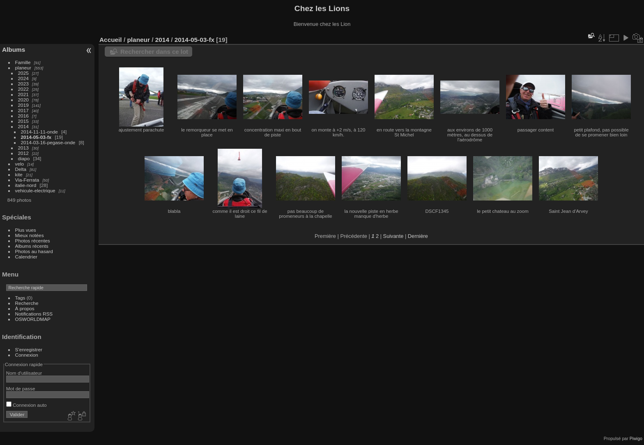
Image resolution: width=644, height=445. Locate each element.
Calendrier (26, 256)
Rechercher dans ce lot (154, 51)
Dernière (418, 236)
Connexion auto (26, 405)
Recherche (27, 303)
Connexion (26, 354)
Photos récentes (32, 240)
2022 (23, 89)
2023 (23, 83)
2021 (23, 94)
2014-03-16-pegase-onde (48, 142)
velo (19, 163)
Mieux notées (29, 235)
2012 (23, 153)
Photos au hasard (34, 251)
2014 (23, 126)
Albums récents (31, 246)
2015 (23, 121)
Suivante (393, 236)
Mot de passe (20, 388)
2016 (23, 115)
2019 (23, 105)
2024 (23, 78)
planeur (23, 67)
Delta (20, 169)
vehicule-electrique (35, 190)
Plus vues (25, 230)
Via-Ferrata (27, 179)
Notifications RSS (34, 313)
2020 (23, 99)
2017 (23, 110)
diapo (24, 158)
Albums (13, 49)
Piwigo (636, 438)
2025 (23, 73)
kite (19, 174)
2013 (23, 147)
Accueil (110, 39)
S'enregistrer (28, 349)
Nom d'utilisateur (24, 373)
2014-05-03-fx (36, 137)
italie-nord (26, 185)
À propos (24, 308)
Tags (20, 297)
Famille (23, 62)
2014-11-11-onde (39, 131)
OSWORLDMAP (33, 319)
